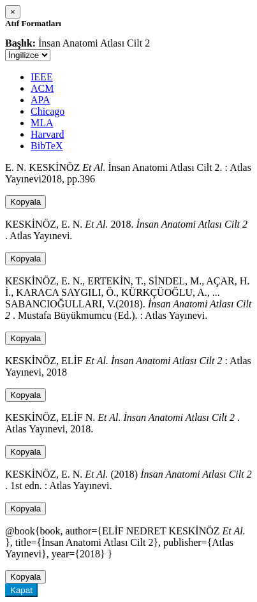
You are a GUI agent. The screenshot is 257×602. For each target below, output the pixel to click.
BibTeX (46, 145)
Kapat (21, 590)
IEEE (42, 76)
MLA (42, 122)
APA (40, 99)
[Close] (12, 11)
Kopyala (25, 202)
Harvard (47, 134)
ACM (42, 88)
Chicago (47, 111)
